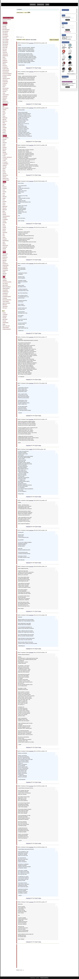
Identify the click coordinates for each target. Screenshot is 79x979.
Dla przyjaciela (5, 31)
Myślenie (4, 212)
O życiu (4, 155)
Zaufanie (4, 248)
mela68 (30, 449)
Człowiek (4, 109)
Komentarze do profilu (7, 281)
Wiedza (4, 243)
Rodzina (4, 229)
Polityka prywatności (7, 329)
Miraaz (63, 59)
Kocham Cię (5, 257)
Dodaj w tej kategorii (54, 39)
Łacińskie (4, 201)
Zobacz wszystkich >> (71, 73)
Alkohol (4, 183)
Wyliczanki (5, 304)
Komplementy (5, 55)
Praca (4, 224)
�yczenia (70, 47)
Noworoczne (5, 80)
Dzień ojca (5, 49)
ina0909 (69, 59)
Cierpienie (5, 188)
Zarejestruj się (68, 31)
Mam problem (5, 285)
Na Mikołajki (5, 266)
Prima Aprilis (5, 294)
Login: (63, 24)
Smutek (4, 171)
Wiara (4, 242)
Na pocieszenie (6, 71)
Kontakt (4, 312)
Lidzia (63, 65)
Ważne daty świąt (6, 325)
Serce (4, 235)
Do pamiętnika (5, 36)
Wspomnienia (5, 175)
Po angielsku (5, 219)
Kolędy (4, 324)
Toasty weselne (6, 94)
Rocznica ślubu (6, 88)
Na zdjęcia (5, 76)
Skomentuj (28, 67)
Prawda (4, 129)
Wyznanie (4, 273)
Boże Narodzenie (6, 29)
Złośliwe (4, 275)
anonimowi (31, 71)
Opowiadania (5, 290)
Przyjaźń (4, 130)
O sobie (4, 160)
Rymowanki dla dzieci (7, 299)
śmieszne (4, 58)
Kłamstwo (4, 196)
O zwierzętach (5, 163)
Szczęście (5, 134)
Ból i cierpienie (5, 108)
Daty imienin (5, 319)
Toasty (4, 93)
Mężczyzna (5, 121)
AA (26, 12)
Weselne (4, 99)
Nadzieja (4, 124)
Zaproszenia (5, 306)
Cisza (4, 190)
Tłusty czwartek (6, 301)
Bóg (3, 106)
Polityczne (5, 165)
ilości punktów (33, 39)
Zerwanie (4, 176)
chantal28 (70, 65)
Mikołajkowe (5, 62)
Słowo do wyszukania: (66, 17)
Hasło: (63, 27)
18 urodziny (5, 24)
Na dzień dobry (6, 68)
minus (40, 67)
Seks (4, 234)
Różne (4, 86)
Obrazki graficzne (6, 288)
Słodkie (4, 271)
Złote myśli (5, 307)
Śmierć (4, 116)
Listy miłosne (5, 283)
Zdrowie (4, 250)
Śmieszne (5, 147)
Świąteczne (5, 60)
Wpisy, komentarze (6, 303)
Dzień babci (5, 37)
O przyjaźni (5, 158)
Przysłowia (5, 298)
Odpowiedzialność (6, 216)
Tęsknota (4, 91)
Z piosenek (5, 247)
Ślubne (4, 57)
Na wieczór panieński (7, 75)
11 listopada (5, 314)
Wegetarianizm (6, 240)
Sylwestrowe (5, 89)
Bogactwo (5, 186)
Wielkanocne (5, 101)
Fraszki (4, 144)
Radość (4, 132)
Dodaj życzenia (41, 4)
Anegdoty (4, 278)
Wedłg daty (28, 39)
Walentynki (5, 21)
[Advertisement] (31, 7)
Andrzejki (4, 26)
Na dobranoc (5, 67)
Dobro (4, 111)
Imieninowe (5, 52)
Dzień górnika (5, 44)
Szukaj (47, 4)
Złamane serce (5, 102)
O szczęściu (5, 162)
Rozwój (4, 230)
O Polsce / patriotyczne (7, 157)
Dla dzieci (4, 139)
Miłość (4, 122)
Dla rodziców (5, 32)
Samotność (5, 232)
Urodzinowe (5, 96)
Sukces (4, 237)
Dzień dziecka (5, 42)
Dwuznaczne (5, 253)
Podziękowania (6, 291)
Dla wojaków (5, 34)
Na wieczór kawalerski (7, 73)
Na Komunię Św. (6, 70)
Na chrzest (5, 65)
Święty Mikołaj (5, 322)
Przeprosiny (5, 83)
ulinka (63, 53)
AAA (28, 12)
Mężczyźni (5, 209)
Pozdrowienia (5, 81)
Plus (36, 67)
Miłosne (4, 63)
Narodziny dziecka (6, 78)
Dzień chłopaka (6, 39)
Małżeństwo (5, 117)
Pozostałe (5, 222)
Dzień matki (5, 47)
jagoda (69, 53)
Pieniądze (5, 127)
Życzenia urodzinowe (7, 19)
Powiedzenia (5, 268)
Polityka (4, 221)
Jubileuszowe (5, 54)
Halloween (5, 50)
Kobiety (4, 112)
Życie (4, 114)
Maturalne (5, 260)
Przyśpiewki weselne (7, 296)
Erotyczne (5, 142)
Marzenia (4, 119)
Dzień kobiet (5, 45)
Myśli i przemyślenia (7, 286)
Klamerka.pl (32, 4)
